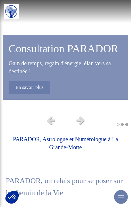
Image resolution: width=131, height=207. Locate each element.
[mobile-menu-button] (121, 197)
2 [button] (122, 124)
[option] (65, 56)
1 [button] (118, 124)
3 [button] (126, 124)
